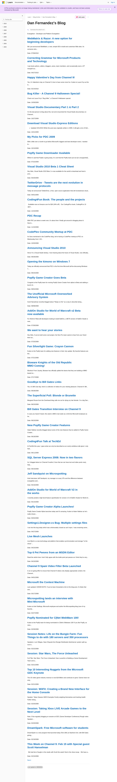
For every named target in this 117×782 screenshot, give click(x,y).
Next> (29, 760)
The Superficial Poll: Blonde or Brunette (51, 395)
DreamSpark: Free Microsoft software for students (57, 727)
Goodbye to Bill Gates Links (44, 382)
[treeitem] (12, 23)
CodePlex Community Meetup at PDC (50, 231)
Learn (29, 17)
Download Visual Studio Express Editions (52, 123)
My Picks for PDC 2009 (41, 136)
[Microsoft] (3, 2)
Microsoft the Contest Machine (46, 582)
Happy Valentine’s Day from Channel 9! (51, 77)
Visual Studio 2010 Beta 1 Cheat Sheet (50, 166)
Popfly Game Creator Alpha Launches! (50, 506)
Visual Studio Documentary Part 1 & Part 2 (53, 107)
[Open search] (108, 2)
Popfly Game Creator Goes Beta (46, 277)
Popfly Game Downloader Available (48, 153)
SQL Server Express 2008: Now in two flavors (54, 457)
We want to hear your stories (44, 330)
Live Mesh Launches (39, 536)
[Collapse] (22, 15)
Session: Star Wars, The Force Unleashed (52, 653)
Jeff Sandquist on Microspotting (46, 473)
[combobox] (12, 19)
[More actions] (88, 17)
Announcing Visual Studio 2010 (46, 248)
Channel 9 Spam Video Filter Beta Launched (54, 566)
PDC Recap (34, 215)
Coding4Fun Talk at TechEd (44, 441)
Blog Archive (36, 17)
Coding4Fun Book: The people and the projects (56, 199)
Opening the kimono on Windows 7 (48, 261)
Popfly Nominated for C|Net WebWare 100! (53, 617)
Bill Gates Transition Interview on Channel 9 (54, 409)
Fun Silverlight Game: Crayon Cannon (50, 346)
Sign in (113, 2)
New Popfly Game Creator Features (48, 425)
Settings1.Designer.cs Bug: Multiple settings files (57, 522)
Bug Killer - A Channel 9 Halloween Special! (53, 93)
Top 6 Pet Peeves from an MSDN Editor (51, 552)
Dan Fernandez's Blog (49, 17)
